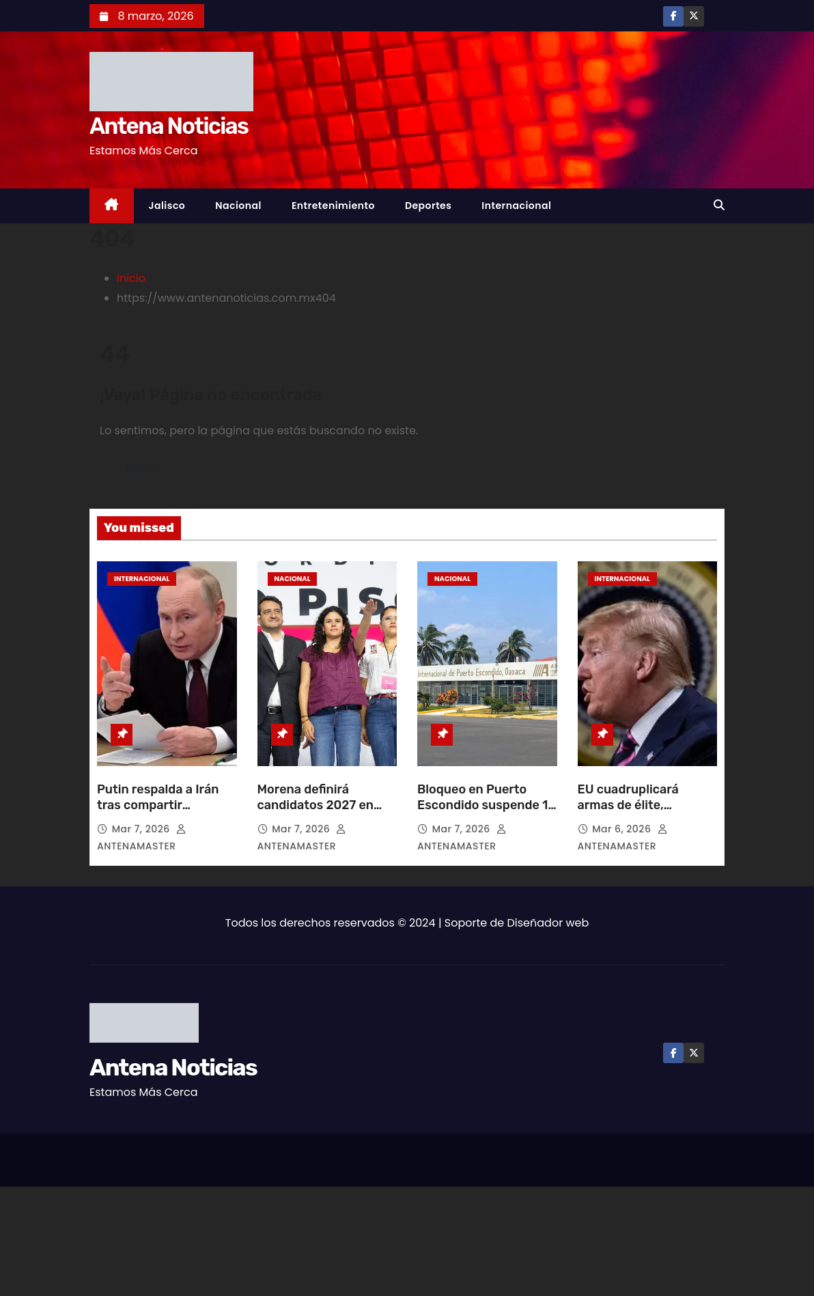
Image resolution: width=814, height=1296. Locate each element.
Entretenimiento (333, 205)
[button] (719, 205)
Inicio (131, 278)
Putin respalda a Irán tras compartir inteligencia (158, 806)
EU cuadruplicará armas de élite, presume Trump (628, 806)
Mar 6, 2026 (623, 829)
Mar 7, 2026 (142, 829)
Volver (142, 469)
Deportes (428, 205)
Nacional (238, 205)
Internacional (516, 205)
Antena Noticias (168, 126)
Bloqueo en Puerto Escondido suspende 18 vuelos (486, 806)
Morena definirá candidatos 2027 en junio (315, 806)
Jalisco (167, 205)
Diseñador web (548, 923)
